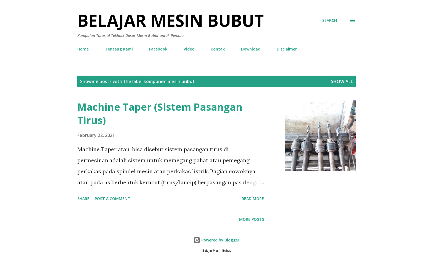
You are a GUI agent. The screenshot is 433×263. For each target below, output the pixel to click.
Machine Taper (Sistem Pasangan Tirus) (159, 113)
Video (189, 49)
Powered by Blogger (216, 240)
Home (83, 49)
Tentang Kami (119, 49)
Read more (253, 198)
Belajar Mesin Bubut (170, 20)
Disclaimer (287, 49)
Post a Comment (112, 198)
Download (250, 49)
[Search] (329, 20)
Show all (342, 81)
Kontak (218, 49)
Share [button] (83, 198)
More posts (251, 219)
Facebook (158, 49)
